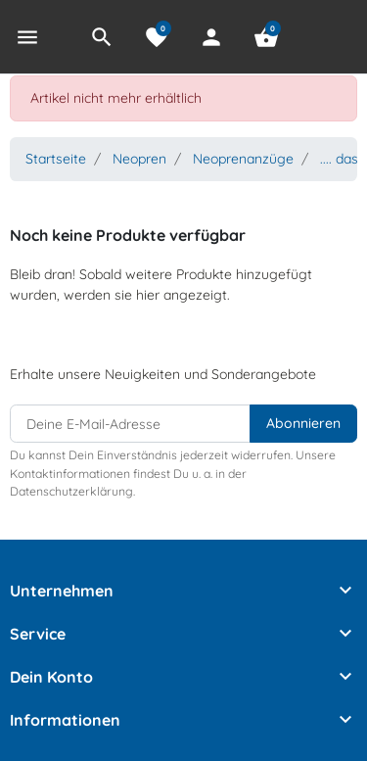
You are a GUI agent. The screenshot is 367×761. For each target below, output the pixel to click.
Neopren (139, 158)
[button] (101, 37)
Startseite (55, 158)
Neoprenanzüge (243, 158)
